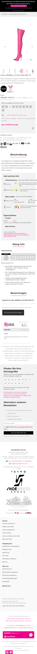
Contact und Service (8, 523)
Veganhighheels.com (10, 628)
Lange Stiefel (24, 234)
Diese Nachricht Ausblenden (18, 6)
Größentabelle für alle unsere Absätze (15, 392)
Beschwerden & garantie (10, 572)
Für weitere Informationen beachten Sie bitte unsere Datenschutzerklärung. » (18, 9)
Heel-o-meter (9, 196)
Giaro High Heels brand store (15, 621)
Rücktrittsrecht (7, 569)
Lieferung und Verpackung (10, 546)
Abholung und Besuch (9, 559)
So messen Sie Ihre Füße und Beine (15, 394)
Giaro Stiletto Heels (11, 234)
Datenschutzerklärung (9, 575)
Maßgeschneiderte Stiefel (12, 397)
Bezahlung (5, 552)
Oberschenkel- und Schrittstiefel (15, 233)
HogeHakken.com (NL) (23, 625)
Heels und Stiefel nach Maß (11, 536)
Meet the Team (7, 539)
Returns (4, 562)
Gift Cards (5, 555)
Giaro (14, 221)
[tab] (18, 155)
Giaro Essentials (10, 236)
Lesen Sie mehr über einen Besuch (13, 606)
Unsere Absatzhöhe (8, 530)
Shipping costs (6, 549)
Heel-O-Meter (6, 533)
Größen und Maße (8, 526)
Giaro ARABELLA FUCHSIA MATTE (17, 14)
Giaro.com (28, 621)
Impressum (6, 581)
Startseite (4, 14)
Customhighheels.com (26, 628)
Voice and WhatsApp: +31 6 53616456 (18, 461)
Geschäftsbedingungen (9, 578)
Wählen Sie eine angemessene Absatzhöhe (17, 395)
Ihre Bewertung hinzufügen (13, 312)
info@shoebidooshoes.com (19, 464)
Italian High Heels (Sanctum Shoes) (18, 618)
